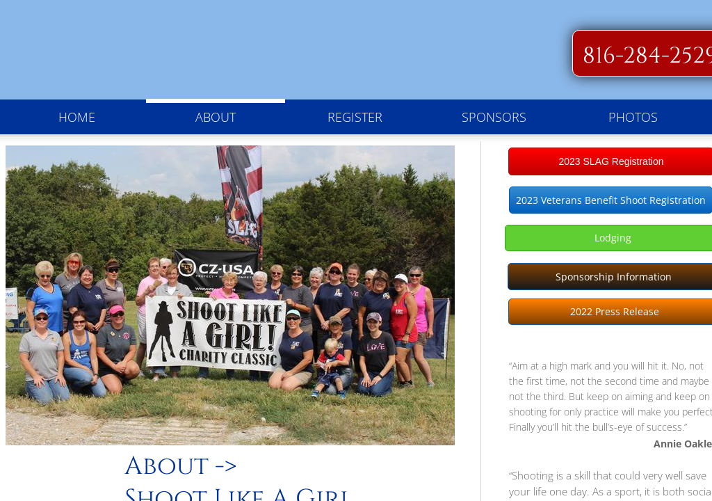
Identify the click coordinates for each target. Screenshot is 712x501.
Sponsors (494, 117)
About (215, 117)
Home (76, 117)
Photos (633, 117)
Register (354, 117)
